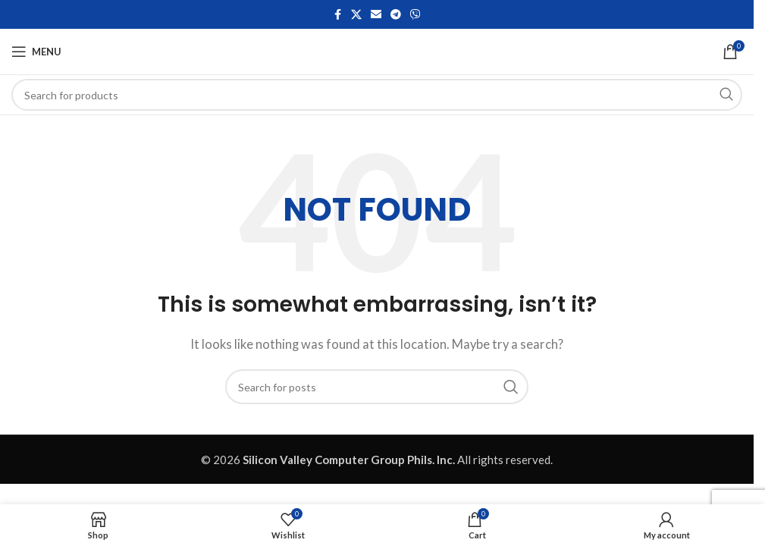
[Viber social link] (415, 15)
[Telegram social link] (396, 15)
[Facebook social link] (337, 15)
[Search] (376, 95)
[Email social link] (376, 15)
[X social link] (356, 15)
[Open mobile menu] (36, 51)
